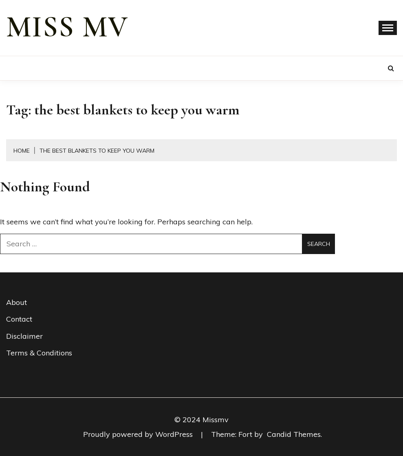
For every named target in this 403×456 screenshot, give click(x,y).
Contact (19, 319)
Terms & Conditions (39, 352)
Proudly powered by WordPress (139, 434)
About (16, 302)
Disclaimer (24, 336)
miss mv (67, 27)
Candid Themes (294, 434)
